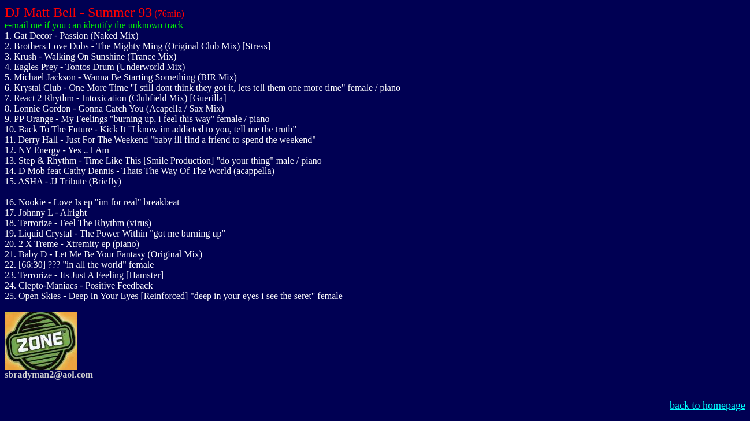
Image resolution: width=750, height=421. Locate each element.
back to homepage (707, 405)
